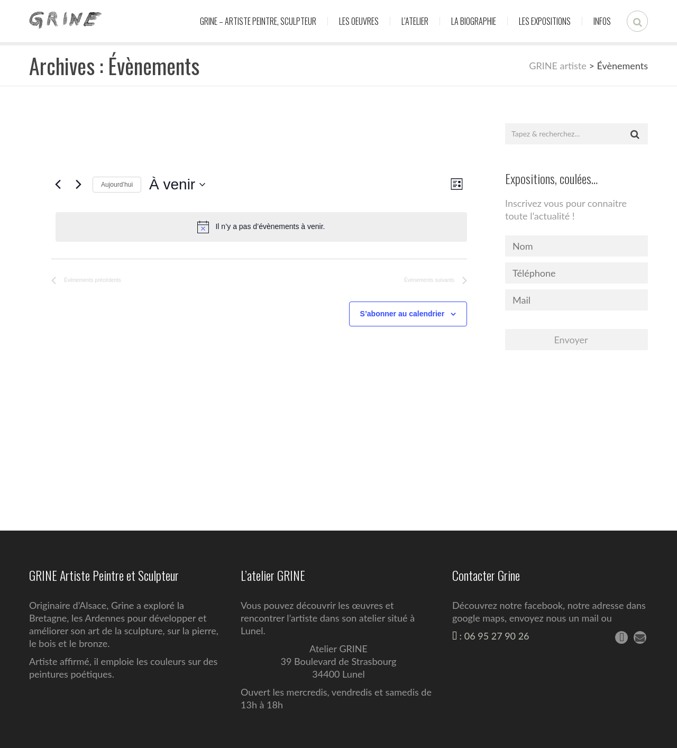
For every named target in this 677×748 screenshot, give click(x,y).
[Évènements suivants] (78, 184)
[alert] (261, 227)
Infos (602, 21)
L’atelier (414, 21)
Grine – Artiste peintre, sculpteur (258, 21)
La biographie (473, 21)
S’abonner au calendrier (402, 313)
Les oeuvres (359, 21)
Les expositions (545, 21)
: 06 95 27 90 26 (490, 636)
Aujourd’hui (117, 184)
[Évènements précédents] (57, 184)
